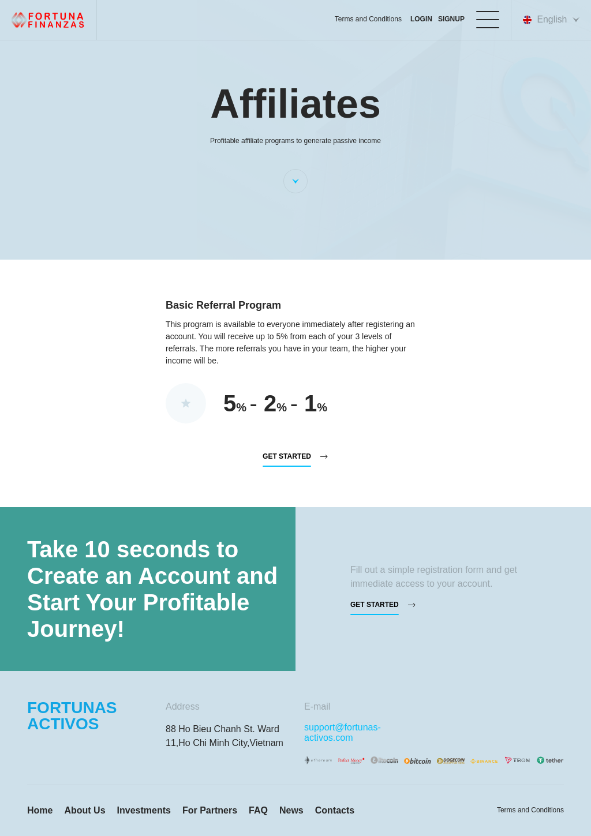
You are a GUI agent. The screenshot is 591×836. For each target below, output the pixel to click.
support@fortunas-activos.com (342, 732)
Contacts (334, 810)
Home (40, 810)
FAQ (258, 810)
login (421, 19)
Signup (450, 19)
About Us (84, 810)
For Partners (209, 810)
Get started (287, 456)
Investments (144, 810)
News (291, 810)
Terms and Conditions (367, 19)
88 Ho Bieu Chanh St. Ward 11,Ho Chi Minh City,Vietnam (224, 736)
